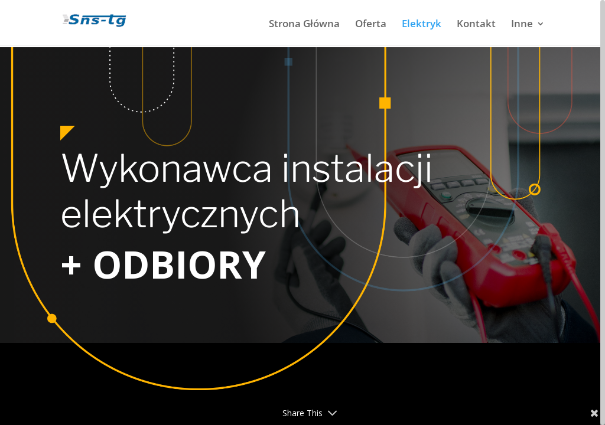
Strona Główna (304, 24)
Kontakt (476, 24)
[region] (302, 212)
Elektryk (421, 24)
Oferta (370, 24)
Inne (522, 24)
